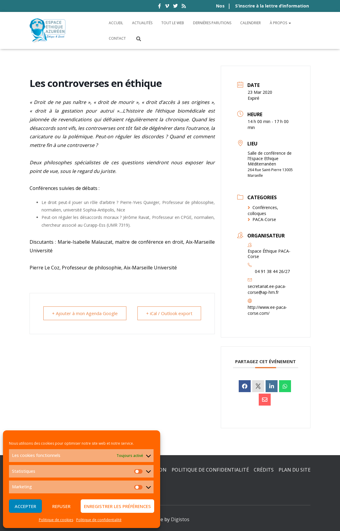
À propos (280, 22)
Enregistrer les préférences (117, 506)
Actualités (142, 22)
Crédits (264, 469)
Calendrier (250, 22)
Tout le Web (172, 22)
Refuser (61, 506)
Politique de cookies (56, 519)
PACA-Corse (262, 219)
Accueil (116, 22)
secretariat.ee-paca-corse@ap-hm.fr (267, 289)
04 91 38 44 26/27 (272, 271)
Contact (117, 38)
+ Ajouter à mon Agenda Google (85, 313)
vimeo (167, 7)
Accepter (25, 506)
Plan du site (294, 469)
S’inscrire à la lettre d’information (272, 6)
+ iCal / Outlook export (169, 313)
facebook (159, 7)
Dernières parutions (212, 22)
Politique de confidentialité (99, 519)
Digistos (180, 519)
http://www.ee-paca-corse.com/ (267, 310)
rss (184, 7)
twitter (175, 7)
